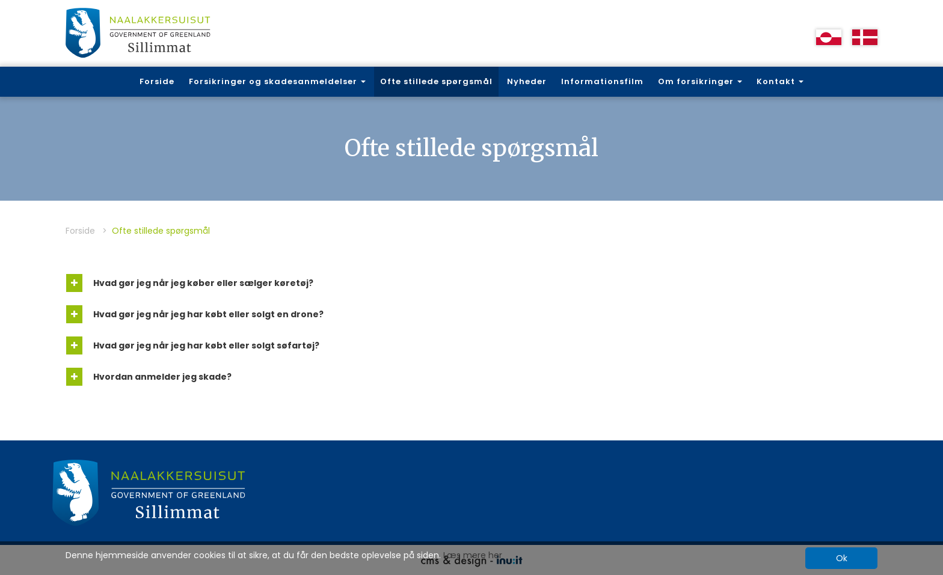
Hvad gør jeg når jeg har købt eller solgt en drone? (195, 314)
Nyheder (527, 81)
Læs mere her (472, 555)
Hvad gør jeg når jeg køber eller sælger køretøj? (189, 283)
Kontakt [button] (780, 81)
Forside (157, 81)
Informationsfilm (602, 81)
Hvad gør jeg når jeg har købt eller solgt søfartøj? (192, 345)
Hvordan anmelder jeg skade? (149, 377)
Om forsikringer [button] (700, 81)
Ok (841, 558)
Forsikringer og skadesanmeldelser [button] (277, 81)
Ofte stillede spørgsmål (436, 81)
